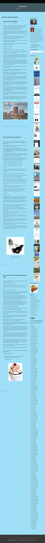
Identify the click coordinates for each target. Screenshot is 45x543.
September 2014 (34, 403)
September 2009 (34, 486)
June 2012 (33, 440)
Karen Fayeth (11, 278)
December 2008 (33, 499)
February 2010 (33, 479)
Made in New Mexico (34, 305)
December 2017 (33, 371)
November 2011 (33, 450)
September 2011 (33, 453)
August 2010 (33, 471)
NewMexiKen (33, 309)
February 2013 (33, 429)
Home (17, 8)
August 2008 (33, 504)
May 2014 (32, 408)
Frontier (4, 320)
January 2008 (33, 514)
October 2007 (33, 518)
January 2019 (33, 360)
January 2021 (33, 340)
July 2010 (32, 472)
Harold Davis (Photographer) (36, 301)
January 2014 (33, 414)
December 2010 (33, 465)
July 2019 (32, 354)
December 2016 (33, 378)
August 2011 (33, 454)
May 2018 (32, 365)
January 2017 (33, 376)
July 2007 (32, 522)
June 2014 (33, 407)
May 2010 (32, 475)
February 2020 (33, 347)
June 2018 (33, 364)
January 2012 (33, 447)
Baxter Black (33, 298)
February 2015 (33, 397)
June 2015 (33, 393)
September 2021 (34, 336)
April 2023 (33, 330)
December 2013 (33, 415)
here (6, 264)
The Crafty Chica (34, 313)
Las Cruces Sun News (34, 304)
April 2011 (32, 460)
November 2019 (33, 351)
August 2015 (33, 390)
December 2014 (33, 400)
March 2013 (33, 428)
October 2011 (33, 451)
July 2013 (32, 422)
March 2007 (33, 528)
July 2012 (32, 439)
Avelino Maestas (33, 297)
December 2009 (33, 482)
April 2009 (33, 493)
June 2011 (32, 457)
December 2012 (33, 432)
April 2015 (32, 394)
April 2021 (32, 337)
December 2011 (33, 449)
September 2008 (34, 503)
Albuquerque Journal (34, 295)
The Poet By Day (33, 315)
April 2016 (32, 383)
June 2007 (33, 524)
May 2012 (32, 442)
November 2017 (33, 372)
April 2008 (33, 510)
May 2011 (32, 458)
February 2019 (33, 358)
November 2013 (33, 417)
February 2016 (33, 386)
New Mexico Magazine (34, 308)
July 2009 (32, 489)
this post (14, 63)
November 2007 (33, 517)
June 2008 (33, 507)
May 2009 (32, 492)
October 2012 (33, 435)
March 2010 (33, 478)
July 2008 (32, 506)
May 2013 (32, 425)
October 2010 (33, 468)
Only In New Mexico (34, 311)
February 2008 (33, 513)
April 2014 (32, 410)
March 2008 (33, 511)
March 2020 (33, 346)
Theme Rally (29, 540)
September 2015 (34, 389)
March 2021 (33, 339)
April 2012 (32, 443)
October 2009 (33, 485)
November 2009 (33, 483)
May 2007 (32, 525)
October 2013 (33, 418)
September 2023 (34, 328)
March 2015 (33, 396)
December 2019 (33, 350)
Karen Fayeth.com (34, 302)
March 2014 (33, 411)
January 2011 (33, 464)
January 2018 (33, 369)
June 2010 (33, 474)
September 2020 (34, 343)
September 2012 (34, 436)
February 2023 (33, 332)
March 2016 (33, 385)
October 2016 (33, 379)
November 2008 (33, 500)
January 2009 (33, 497)
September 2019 (34, 353)
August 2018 (33, 362)
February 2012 (33, 446)
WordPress (35, 540)
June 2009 (33, 490)
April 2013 (32, 426)
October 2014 (33, 401)
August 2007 (33, 521)
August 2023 (33, 329)
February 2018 (33, 368)
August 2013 (33, 421)
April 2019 (32, 357)
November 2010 (33, 467)
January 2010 (33, 481)
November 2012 (33, 433)
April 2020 (33, 344)
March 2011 (33, 461)
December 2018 (33, 361)
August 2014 (33, 404)
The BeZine (33, 312)
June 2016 (33, 382)
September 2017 (34, 375)
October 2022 (33, 333)
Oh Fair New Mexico (18, 540)
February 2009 (33, 496)
